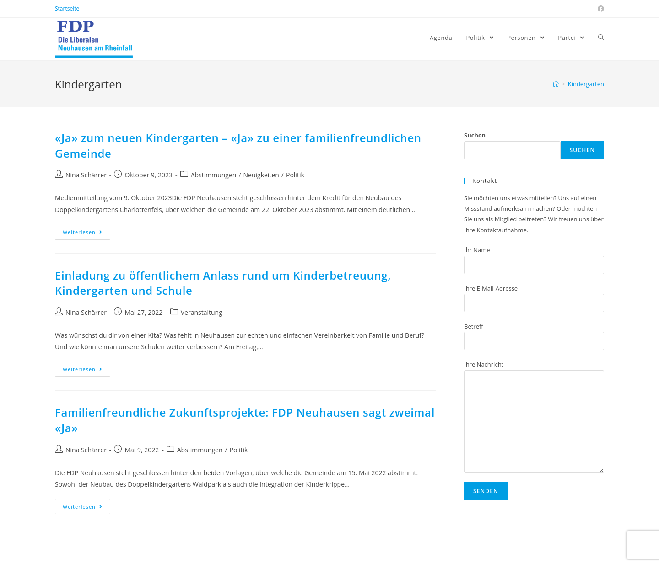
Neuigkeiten (261, 174)
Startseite (67, 8)
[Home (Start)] (556, 84)
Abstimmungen (214, 174)
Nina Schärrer (86, 174)
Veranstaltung (201, 312)
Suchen (475, 135)
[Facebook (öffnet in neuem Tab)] (599, 8)
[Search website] (601, 38)
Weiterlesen (83, 232)
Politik (295, 174)
